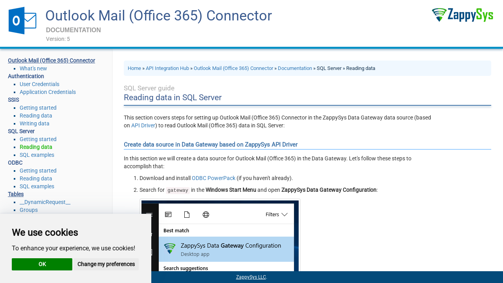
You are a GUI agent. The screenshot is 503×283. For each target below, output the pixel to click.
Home (134, 68)
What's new (33, 68)
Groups (29, 210)
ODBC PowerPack (213, 178)
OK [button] (42, 264)
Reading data (36, 115)
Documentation (295, 68)
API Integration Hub (167, 68)
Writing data (35, 123)
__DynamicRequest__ (45, 202)
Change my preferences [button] (106, 264)
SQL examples (37, 155)
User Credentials (39, 84)
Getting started (38, 108)
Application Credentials (48, 92)
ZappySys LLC (251, 277)
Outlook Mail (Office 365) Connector (158, 15)
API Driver (143, 125)
